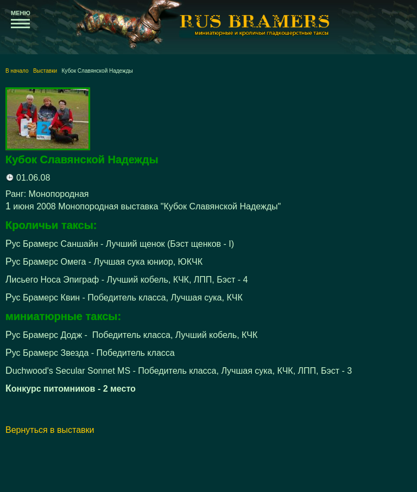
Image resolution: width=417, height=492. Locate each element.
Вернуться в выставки (49, 430)
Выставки (45, 71)
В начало (17, 71)
